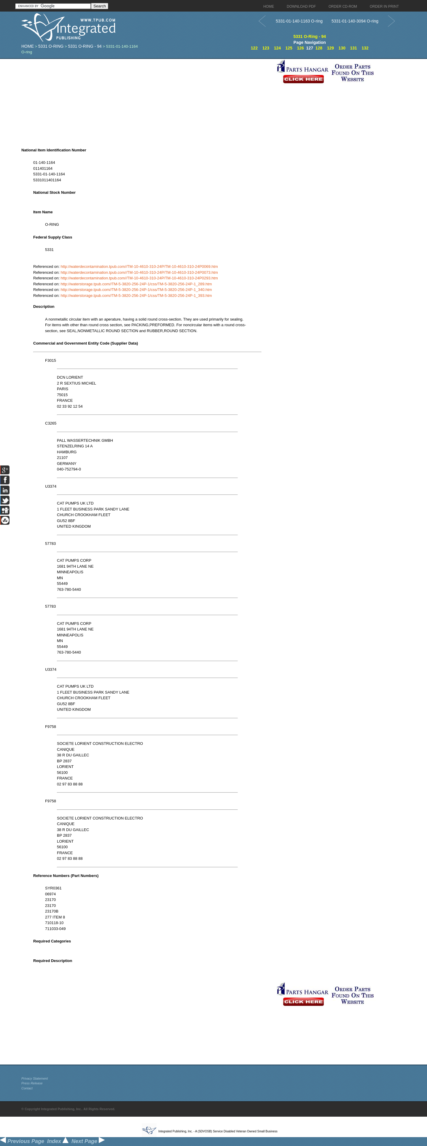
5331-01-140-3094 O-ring (355, 21)
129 (330, 48)
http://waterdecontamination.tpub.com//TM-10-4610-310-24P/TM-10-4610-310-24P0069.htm (139, 266)
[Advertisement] (147, 100)
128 (319, 48)
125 (289, 48)
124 (277, 48)
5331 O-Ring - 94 (85, 46)
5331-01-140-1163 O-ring (299, 21)
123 (265, 48)
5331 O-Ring (51, 46)
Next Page (88, 1141)
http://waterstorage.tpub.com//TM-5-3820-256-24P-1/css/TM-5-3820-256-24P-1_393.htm (136, 295)
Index (57, 1141)
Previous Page (22, 1141)
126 (300, 48)
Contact (27, 1088)
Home (27, 46)
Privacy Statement (34, 1078)
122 (254, 48)
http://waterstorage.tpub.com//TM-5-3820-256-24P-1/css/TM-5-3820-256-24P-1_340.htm (136, 289)
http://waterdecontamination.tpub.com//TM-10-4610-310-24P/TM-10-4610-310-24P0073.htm (139, 272)
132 (364, 48)
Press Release (32, 1083)
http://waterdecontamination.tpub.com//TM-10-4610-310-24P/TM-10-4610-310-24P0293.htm (139, 278)
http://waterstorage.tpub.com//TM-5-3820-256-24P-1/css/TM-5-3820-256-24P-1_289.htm (136, 284)
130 (342, 48)
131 (353, 48)
